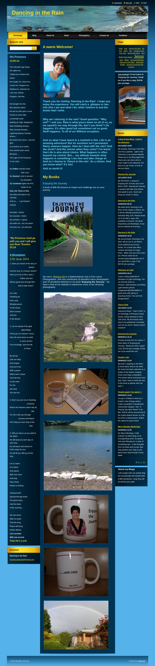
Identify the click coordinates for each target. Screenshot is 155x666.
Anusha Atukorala (136, 60)
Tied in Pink (123, 305)
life (143, 48)
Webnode (141, 661)
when (126, 51)
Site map (129, 3)
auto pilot (122, 53)
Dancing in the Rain (127, 62)
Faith (121, 48)
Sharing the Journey (127, 174)
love (125, 48)
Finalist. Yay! (123, 357)
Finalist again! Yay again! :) (130, 392)
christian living (139, 51)
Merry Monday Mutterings (129, 427)
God (121, 60)
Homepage (118, 3)
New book (139, 62)
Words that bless (133, 53)
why (130, 51)
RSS (137, 3)
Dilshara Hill (59, 276)
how (120, 51)
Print (144, 3)
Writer (126, 60)
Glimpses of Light (126, 270)
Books (122, 64)
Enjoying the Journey (127, 334)
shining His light (135, 48)
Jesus (139, 56)
